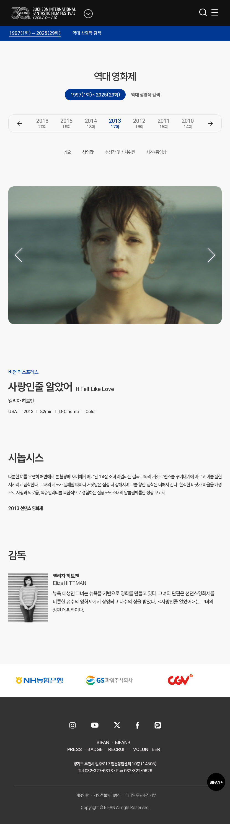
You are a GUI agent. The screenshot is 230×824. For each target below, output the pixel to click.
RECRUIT (118, 749)
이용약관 (82, 795)
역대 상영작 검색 (87, 33)
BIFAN (103, 742)
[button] (19, 123)
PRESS (74, 749)
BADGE (95, 749)
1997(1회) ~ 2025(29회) (35, 33)
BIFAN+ (123, 742)
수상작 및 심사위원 (120, 152)
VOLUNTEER (146, 749)
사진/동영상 (156, 152)
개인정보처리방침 (107, 795)
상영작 (88, 152)
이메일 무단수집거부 (140, 795)
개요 (67, 152)
